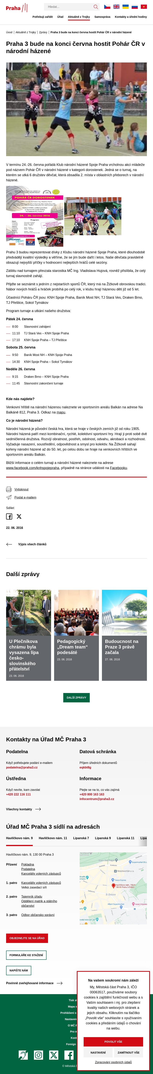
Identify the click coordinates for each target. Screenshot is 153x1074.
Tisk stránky (76, 1000)
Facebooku (118, 468)
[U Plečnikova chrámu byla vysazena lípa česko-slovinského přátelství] (28, 635)
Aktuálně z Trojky (79, 16)
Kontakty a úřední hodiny (131, 16)
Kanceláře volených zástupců (41, 873)
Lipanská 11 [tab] (126, 838)
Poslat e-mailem (21, 497)
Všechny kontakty (23, 809)
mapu (61, 412)
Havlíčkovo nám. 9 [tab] (19, 838)
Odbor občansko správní (37, 915)
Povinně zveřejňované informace (34, 983)
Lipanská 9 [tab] (103, 838)
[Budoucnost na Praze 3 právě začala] (124, 635)
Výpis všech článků (26, 544)
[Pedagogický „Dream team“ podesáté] (76, 635)
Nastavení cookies (76, 1019)
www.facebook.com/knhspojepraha (32, 468)
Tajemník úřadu (31, 896)
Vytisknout (17, 489)
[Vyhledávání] (68, 7)
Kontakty (76, 1037)
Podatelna (28, 869)
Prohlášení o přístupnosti (76, 1012)
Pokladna (27, 864)
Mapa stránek (76, 1006)
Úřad (60, 16)
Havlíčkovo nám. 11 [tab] (53, 838)
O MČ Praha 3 (76, 1025)
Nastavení (98, 1052)
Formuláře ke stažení (26, 955)
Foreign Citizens (76, 1044)
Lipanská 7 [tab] (81, 838)
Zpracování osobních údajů (113, 1062)
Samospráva (102, 16)
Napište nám (19, 970)
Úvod (9, 32)
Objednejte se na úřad (27, 938)
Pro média (76, 1031)
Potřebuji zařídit (43, 16)
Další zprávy (76, 697)
